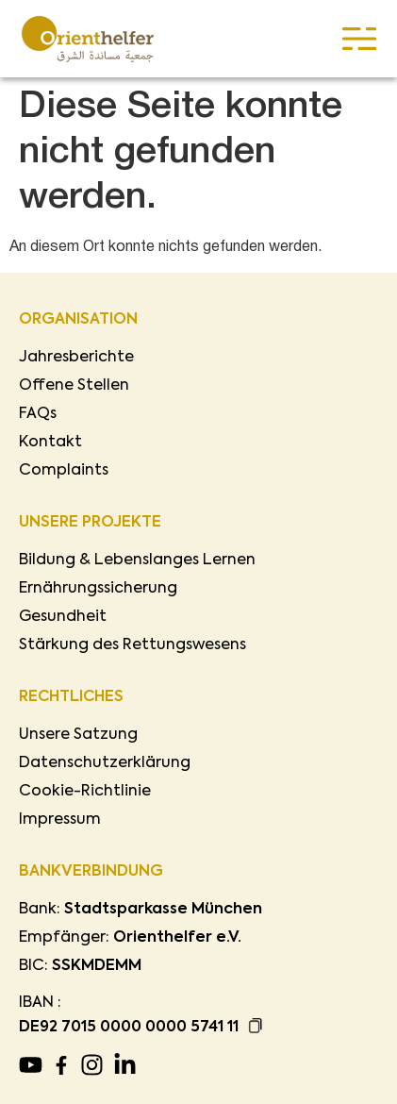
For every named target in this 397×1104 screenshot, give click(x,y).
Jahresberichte (76, 357)
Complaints (63, 470)
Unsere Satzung (78, 735)
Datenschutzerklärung (104, 763)
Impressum (60, 820)
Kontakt (50, 442)
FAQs (38, 414)
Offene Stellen (74, 385)
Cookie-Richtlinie (85, 791)
